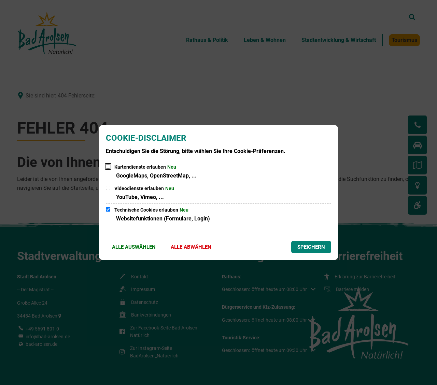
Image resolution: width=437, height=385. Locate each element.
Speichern (311, 247)
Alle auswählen (134, 247)
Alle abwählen (191, 247)
